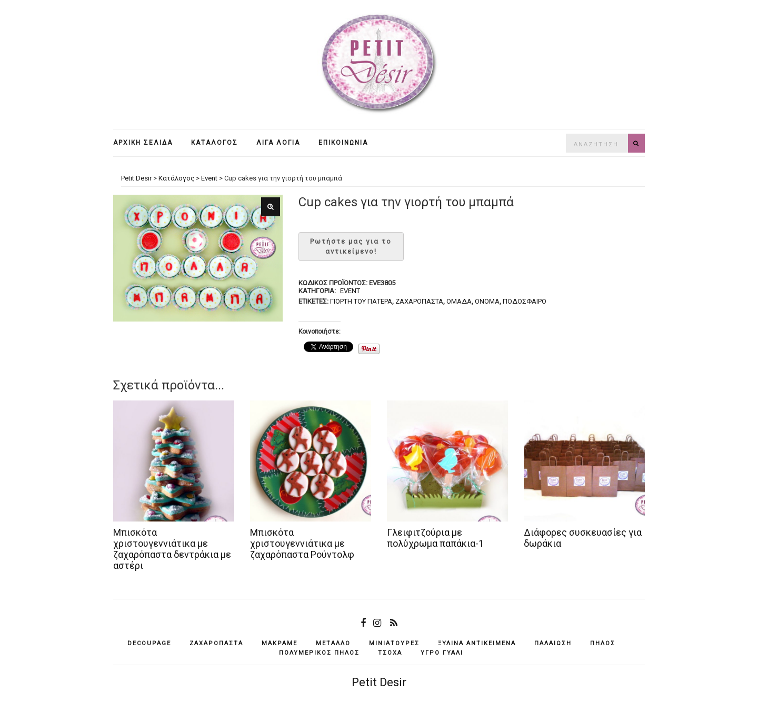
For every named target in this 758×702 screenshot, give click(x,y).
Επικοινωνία (343, 142)
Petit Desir (379, 682)
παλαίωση (553, 643)
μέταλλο (333, 643)
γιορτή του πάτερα (361, 301)
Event (350, 291)
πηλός (602, 643)
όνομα (487, 301)
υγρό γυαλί (442, 652)
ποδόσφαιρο (524, 301)
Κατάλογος (214, 142)
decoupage (149, 643)
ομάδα (459, 301)
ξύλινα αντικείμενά (477, 643)
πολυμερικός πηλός (319, 652)
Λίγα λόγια (278, 142)
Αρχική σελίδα (143, 142)
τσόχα (390, 652)
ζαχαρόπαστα (419, 301)
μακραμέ (279, 643)
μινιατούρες (394, 643)
